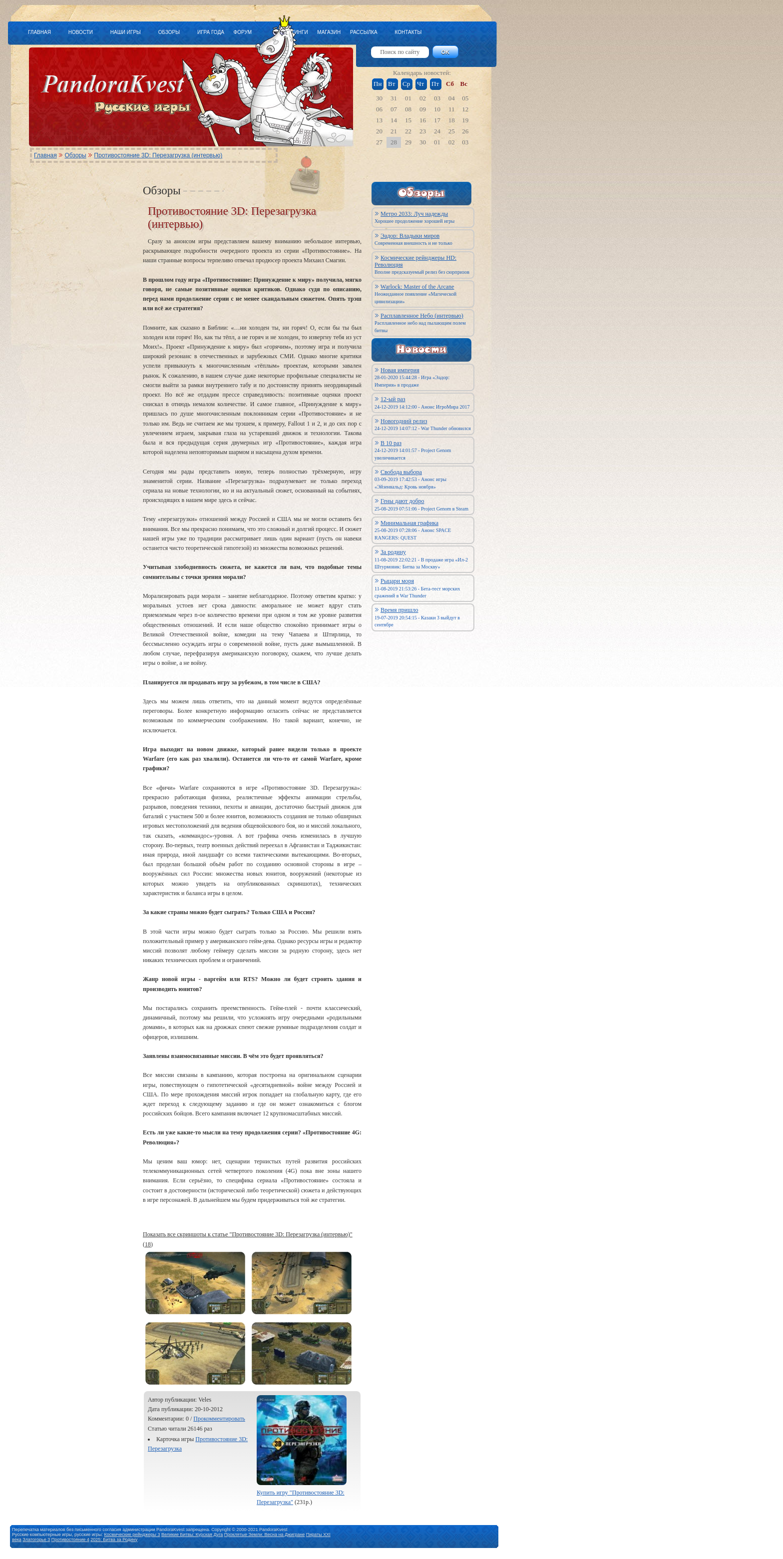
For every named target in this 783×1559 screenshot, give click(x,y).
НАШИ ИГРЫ (125, 32)
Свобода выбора (401, 472)
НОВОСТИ (80, 32)
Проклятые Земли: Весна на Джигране (264, 1534)
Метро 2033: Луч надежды (414, 213)
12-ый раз (393, 399)
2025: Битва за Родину (113, 1539)
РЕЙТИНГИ (294, 32)
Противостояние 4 (70, 1539)
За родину (393, 551)
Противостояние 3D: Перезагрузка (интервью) (158, 155)
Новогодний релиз (404, 421)
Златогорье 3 (36, 1539)
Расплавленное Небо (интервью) (422, 315)
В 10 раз (391, 443)
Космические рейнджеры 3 (132, 1534)
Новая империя (400, 370)
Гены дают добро (402, 501)
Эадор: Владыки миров (410, 235)
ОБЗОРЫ (169, 32)
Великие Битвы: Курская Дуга (192, 1534)
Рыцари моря (397, 580)
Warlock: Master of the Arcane (417, 286)
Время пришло (399, 609)
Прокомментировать (219, 1418)
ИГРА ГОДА (210, 32)
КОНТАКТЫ (407, 32)
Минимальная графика (409, 523)
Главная (45, 155)
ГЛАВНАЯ (39, 32)
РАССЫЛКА (364, 32)
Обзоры (75, 155)
